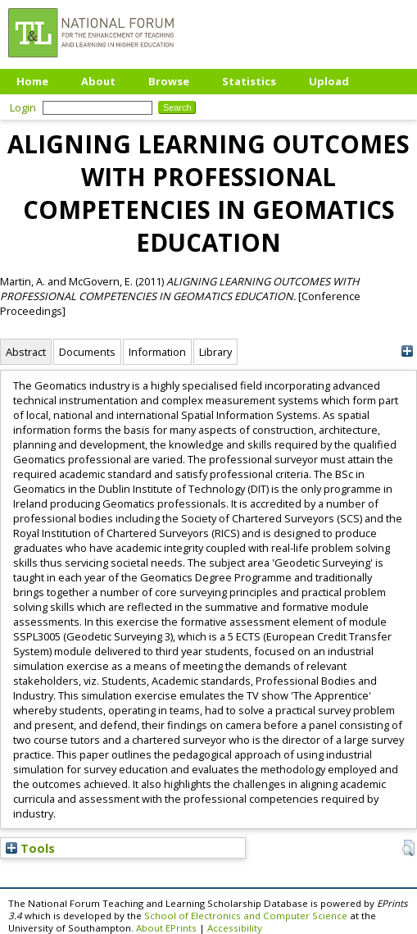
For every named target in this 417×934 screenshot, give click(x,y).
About (98, 81)
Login (23, 107)
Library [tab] (215, 351)
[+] (407, 351)
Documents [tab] (87, 351)
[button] (408, 848)
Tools (30, 848)
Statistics (249, 81)
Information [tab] (157, 351)
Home (32, 81)
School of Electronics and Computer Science (245, 915)
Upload (329, 81)
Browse (168, 81)
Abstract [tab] (26, 351)
